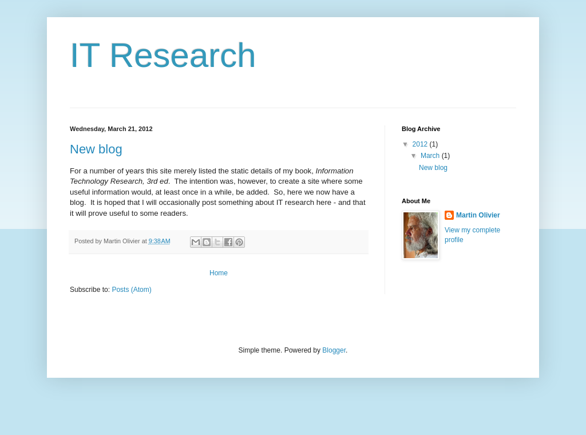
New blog (96, 149)
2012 (421, 144)
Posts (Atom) (131, 290)
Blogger (334, 350)
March (431, 156)
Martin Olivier (478, 215)
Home (218, 273)
